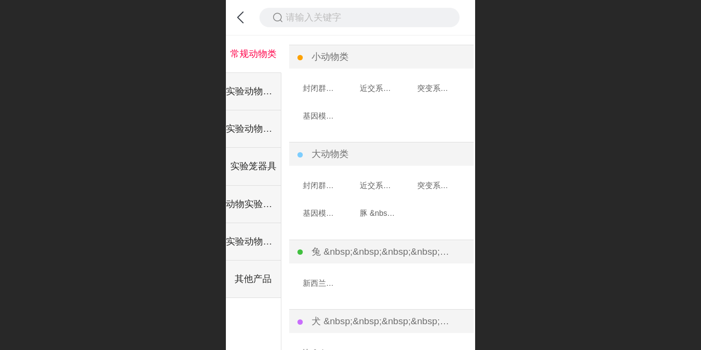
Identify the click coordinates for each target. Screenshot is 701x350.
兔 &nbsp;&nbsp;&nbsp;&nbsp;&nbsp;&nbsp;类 (382, 251)
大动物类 (330, 154)
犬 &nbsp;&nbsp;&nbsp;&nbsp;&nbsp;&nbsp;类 (382, 321)
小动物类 (330, 57)
